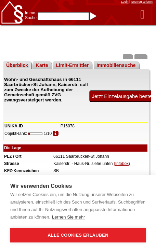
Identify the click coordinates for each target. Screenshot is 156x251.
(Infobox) (122, 163)
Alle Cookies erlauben (78, 235)
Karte (42, 65)
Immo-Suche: (31, 15)
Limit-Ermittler (72, 65)
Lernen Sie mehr (68, 217)
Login (125, 1)
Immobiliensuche (115, 65)
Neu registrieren (142, 1)
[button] (142, 14)
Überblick (17, 65)
